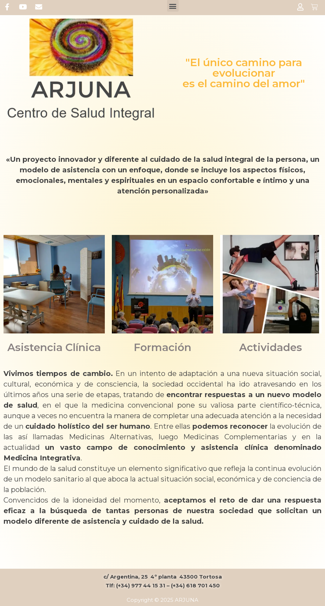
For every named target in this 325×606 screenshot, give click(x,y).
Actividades (270, 347)
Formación (162, 347)
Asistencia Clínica (54, 347)
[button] (173, 6)
